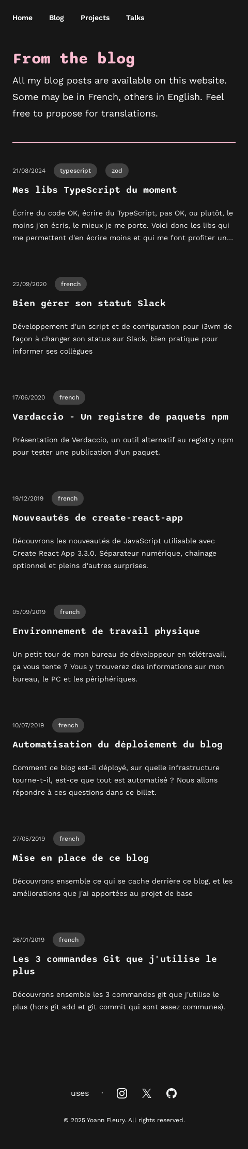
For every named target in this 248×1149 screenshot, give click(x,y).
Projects (95, 17)
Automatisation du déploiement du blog (117, 744)
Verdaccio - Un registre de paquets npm (120, 416)
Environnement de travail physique (106, 631)
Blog (56, 17)
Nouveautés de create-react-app (97, 517)
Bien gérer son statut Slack (89, 303)
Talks (135, 17)
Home (22, 17)
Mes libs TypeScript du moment (94, 190)
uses (80, 1093)
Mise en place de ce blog (80, 858)
